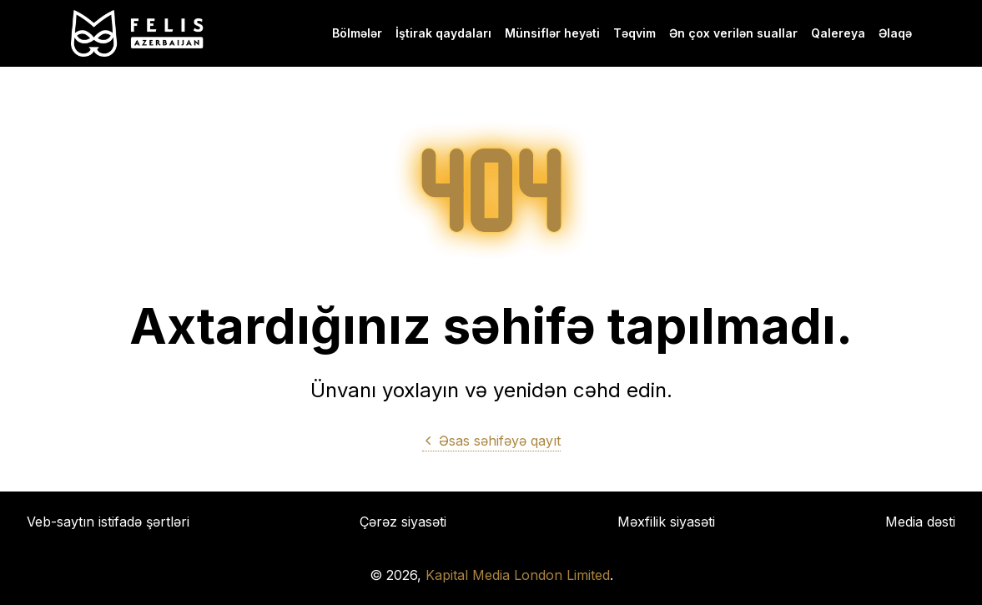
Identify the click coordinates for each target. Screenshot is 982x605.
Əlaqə (895, 33)
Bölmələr (357, 33)
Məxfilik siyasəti (666, 521)
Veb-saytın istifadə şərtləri (108, 521)
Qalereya (838, 33)
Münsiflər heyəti (552, 33)
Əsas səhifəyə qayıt (491, 440)
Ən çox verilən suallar (733, 33)
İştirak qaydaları (443, 33)
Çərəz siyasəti (403, 521)
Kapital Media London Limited (518, 575)
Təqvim (634, 33)
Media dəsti (920, 521)
